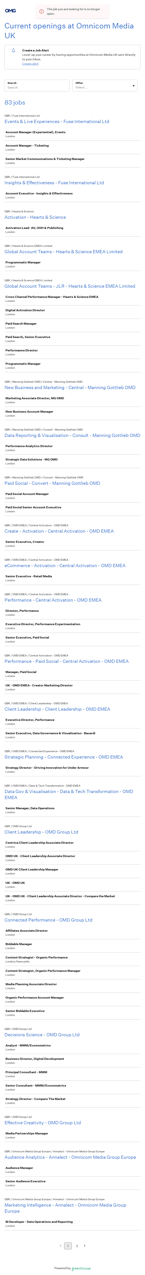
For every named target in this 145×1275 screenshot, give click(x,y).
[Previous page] (60, 1246)
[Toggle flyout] (133, 86)
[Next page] (84, 1246)
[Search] (37, 88)
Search (12, 83)
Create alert (30, 64)
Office (79, 83)
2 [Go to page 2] (77, 1246)
